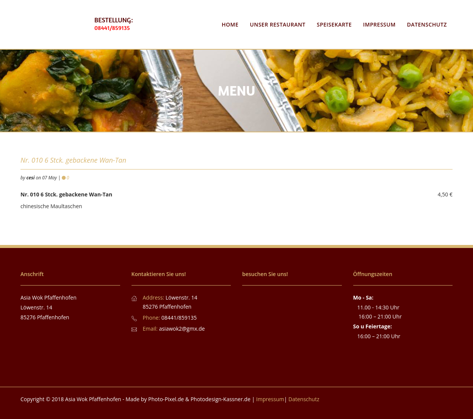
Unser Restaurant (277, 24)
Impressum (379, 24)
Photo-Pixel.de (166, 399)
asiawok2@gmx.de (182, 328)
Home (230, 24)
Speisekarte (334, 24)
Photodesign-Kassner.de (221, 399)
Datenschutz (427, 24)
